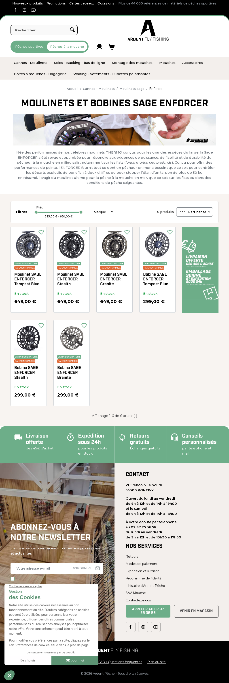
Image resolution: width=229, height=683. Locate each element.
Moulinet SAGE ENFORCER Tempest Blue (28, 279)
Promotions (56, 3)
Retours (132, 557)
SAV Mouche (136, 593)
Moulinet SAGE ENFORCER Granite (113, 279)
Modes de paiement (141, 564)
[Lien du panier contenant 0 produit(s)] (111, 46)
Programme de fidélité (143, 578)
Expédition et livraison (142, 571)
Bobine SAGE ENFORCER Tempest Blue (155, 279)
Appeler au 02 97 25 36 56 (148, 611)
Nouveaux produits (27, 3)
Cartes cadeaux (81, 3)
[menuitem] (31, 62)
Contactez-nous (138, 600)
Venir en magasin (196, 611)
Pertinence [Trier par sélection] (199, 212)
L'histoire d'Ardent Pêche (145, 586)
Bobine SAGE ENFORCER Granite (69, 373)
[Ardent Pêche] (148, 30)
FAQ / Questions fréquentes (120, 662)
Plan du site (156, 662)
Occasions (106, 3)
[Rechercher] (44, 30)
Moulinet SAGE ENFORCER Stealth (71, 279)
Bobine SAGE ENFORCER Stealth (26, 373)
